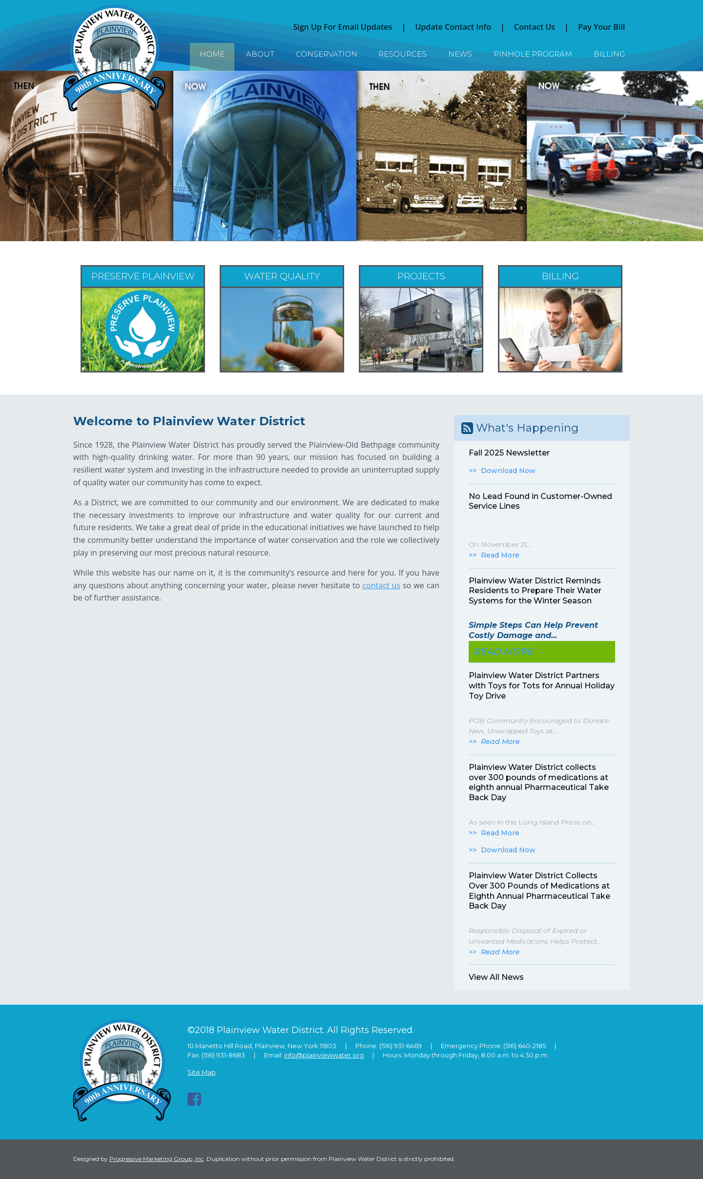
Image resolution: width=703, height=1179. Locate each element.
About (260, 54)
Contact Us (534, 26)
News (460, 54)
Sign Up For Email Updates (342, 26)
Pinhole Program (533, 54)
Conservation (326, 54)
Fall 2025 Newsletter (509, 452)
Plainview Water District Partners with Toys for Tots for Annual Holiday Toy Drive (542, 686)
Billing (609, 54)
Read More (500, 555)
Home (212, 54)
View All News (496, 977)
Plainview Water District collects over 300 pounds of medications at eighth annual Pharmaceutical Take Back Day (539, 782)
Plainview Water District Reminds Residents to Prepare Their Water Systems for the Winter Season (535, 591)
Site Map (201, 1072)
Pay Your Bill (601, 26)
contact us (381, 585)
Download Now (508, 470)
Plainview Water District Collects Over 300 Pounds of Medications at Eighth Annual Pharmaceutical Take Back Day (539, 890)
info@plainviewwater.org (324, 1055)
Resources (402, 54)
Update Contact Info (453, 26)
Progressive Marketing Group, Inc (156, 1158)
